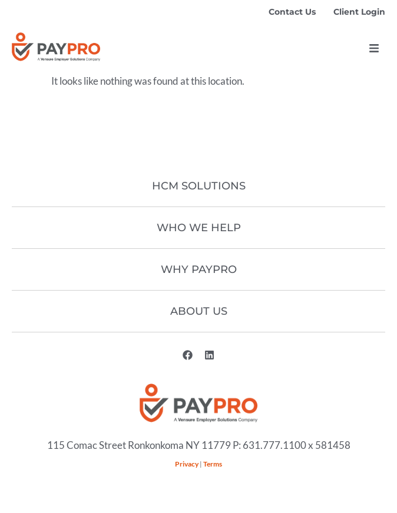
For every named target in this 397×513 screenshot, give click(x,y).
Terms (212, 463)
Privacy (186, 463)
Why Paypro (199, 269)
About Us (198, 311)
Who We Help (199, 227)
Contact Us (292, 11)
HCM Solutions (199, 185)
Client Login (359, 11)
